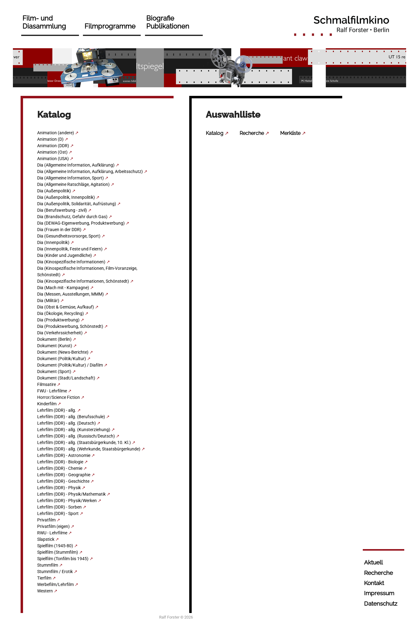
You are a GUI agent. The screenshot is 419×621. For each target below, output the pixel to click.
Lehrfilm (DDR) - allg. (56, 410)
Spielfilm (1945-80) (55, 545)
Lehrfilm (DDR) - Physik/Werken (67, 500)
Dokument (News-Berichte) (62, 352)
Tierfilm (44, 578)
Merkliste (290, 133)
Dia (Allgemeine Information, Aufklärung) (76, 165)
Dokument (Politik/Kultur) (61, 358)
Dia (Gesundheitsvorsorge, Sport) (68, 236)
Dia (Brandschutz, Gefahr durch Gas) (72, 216)
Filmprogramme (109, 26)
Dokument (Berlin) (54, 339)
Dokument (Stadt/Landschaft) (66, 377)
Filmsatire (46, 384)
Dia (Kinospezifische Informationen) (71, 261)
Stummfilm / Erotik (55, 571)
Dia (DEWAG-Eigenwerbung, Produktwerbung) (81, 223)
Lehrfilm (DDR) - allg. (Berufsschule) (71, 416)
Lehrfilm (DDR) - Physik (59, 487)
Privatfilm (46, 519)
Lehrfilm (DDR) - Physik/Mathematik (71, 494)
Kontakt (374, 583)
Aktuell (373, 562)
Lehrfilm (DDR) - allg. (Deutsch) (66, 423)
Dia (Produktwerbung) (58, 319)
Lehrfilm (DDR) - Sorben (59, 507)
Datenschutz (380, 603)
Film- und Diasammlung (44, 22)
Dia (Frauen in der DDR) (59, 229)
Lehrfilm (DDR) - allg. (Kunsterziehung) (73, 429)
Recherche (252, 133)
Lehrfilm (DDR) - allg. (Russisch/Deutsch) (76, 436)
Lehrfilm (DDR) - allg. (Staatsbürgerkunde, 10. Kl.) (84, 442)
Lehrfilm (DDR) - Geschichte (63, 481)
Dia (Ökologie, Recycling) (60, 313)
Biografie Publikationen (167, 22)
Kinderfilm (47, 403)
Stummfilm (47, 565)
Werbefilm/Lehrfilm (55, 584)
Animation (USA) (53, 158)
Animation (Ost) (52, 152)
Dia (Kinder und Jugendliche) (64, 255)
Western (45, 590)
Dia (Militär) (48, 300)
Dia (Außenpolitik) (54, 190)
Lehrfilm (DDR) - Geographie (63, 474)
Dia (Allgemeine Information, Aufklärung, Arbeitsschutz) (90, 171)
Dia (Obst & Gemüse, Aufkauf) (65, 307)
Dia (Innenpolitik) (53, 242)
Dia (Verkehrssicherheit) (60, 332)
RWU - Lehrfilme (52, 532)
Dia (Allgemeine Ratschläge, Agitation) (73, 184)
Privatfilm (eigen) (53, 526)
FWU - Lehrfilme (52, 390)
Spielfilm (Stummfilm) (57, 552)
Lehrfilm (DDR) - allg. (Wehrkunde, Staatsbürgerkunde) (88, 448)
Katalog (214, 133)
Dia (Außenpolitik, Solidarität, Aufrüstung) (76, 203)
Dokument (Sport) (54, 371)
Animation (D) (50, 139)
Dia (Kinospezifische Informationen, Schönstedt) (83, 281)
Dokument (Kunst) (54, 345)
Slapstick (45, 539)
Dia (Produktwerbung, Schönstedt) (70, 326)
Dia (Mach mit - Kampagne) (63, 287)
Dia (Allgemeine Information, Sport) (70, 177)
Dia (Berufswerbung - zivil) (62, 210)
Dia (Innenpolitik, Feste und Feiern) (70, 248)
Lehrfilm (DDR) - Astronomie (63, 455)
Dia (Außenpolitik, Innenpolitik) (66, 197)
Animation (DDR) (53, 145)
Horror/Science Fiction (58, 397)
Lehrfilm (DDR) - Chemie (59, 468)
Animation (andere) (55, 132)
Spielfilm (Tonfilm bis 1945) (62, 558)
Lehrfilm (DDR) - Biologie (60, 461)
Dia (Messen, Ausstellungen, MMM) (70, 294)
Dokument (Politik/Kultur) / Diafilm (70, 365)
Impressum (379, 593)
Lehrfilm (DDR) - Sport (58, 513)
